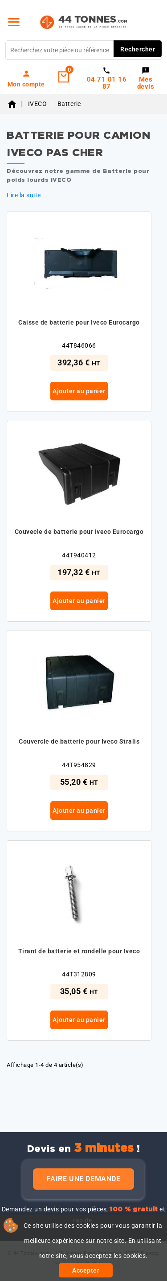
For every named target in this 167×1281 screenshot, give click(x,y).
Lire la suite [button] (24, 195)
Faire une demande (83, 1179)
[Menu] (13, 22)
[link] (26, 78)
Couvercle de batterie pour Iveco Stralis (79, 741)
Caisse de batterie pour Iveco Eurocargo (79, 322)
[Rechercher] (83, 50)
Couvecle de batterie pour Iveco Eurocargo (79, 531)
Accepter (85, 1270)
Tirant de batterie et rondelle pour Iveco (79, 951)
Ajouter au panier (79, 391)
